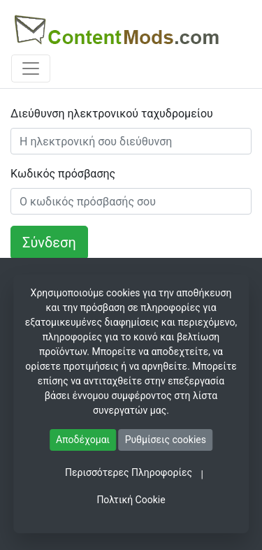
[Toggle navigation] (30, 68)
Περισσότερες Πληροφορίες (128, 472)
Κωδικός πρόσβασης (62, 173)
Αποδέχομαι (83, 439)
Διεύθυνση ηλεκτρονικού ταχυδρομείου (111, 113)
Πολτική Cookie (130, 499)
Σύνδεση (49, 242)
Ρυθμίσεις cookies (165, 439)
